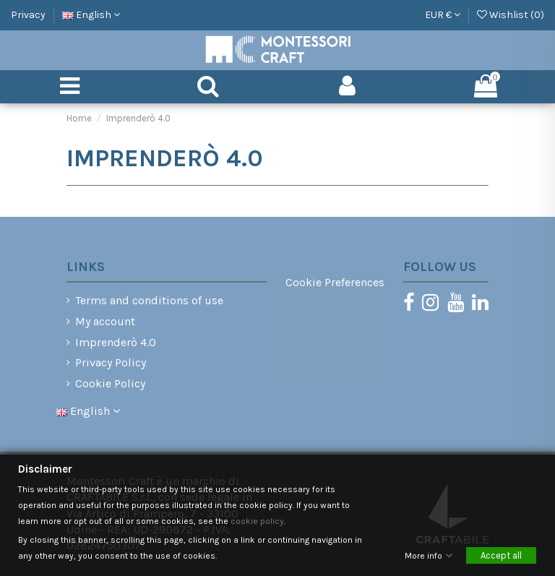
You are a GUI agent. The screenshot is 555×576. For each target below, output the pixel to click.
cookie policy (257, 521)
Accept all (501, 555)
